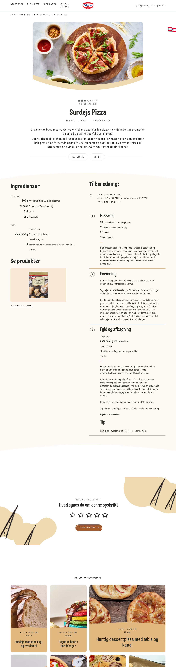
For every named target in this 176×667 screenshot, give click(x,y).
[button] (88, 96)
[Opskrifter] (19, 5)
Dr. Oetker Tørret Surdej (41, 206)
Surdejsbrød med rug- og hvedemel (29, 618)
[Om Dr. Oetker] (67, 5)
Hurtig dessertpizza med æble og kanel (127, 618)
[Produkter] (35, 5)
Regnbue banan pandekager (68, 618)
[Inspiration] (52, 5)
